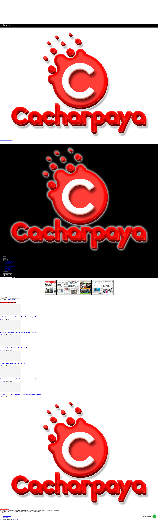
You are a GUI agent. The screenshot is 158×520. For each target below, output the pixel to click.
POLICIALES (8, 267)
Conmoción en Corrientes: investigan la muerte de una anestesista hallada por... (20, 394)
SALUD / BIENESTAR (10, 266)
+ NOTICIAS (5, 260)
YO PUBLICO (6, 271)
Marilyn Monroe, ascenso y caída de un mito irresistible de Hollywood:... (18, 316)
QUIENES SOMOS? (7, 25)
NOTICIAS (2, 319)
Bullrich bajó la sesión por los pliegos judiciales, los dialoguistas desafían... (19, 378)
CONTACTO (5, 26)
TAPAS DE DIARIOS (7, 273)
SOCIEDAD (5, 259)
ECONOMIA (8, 268)
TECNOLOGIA (8, 270)
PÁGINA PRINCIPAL (11, 299)
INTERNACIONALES (10, 262)
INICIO (4, 24)
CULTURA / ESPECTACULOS (11, 264)
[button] (112, 287)
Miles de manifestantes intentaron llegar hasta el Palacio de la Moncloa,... (18, 332)
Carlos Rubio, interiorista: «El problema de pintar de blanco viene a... (18, 347)
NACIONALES (8, 261)
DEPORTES (7, 263)
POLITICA (7, 269)
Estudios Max (15, 519)
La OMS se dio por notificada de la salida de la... (12, 363)
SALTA (4, 258)
